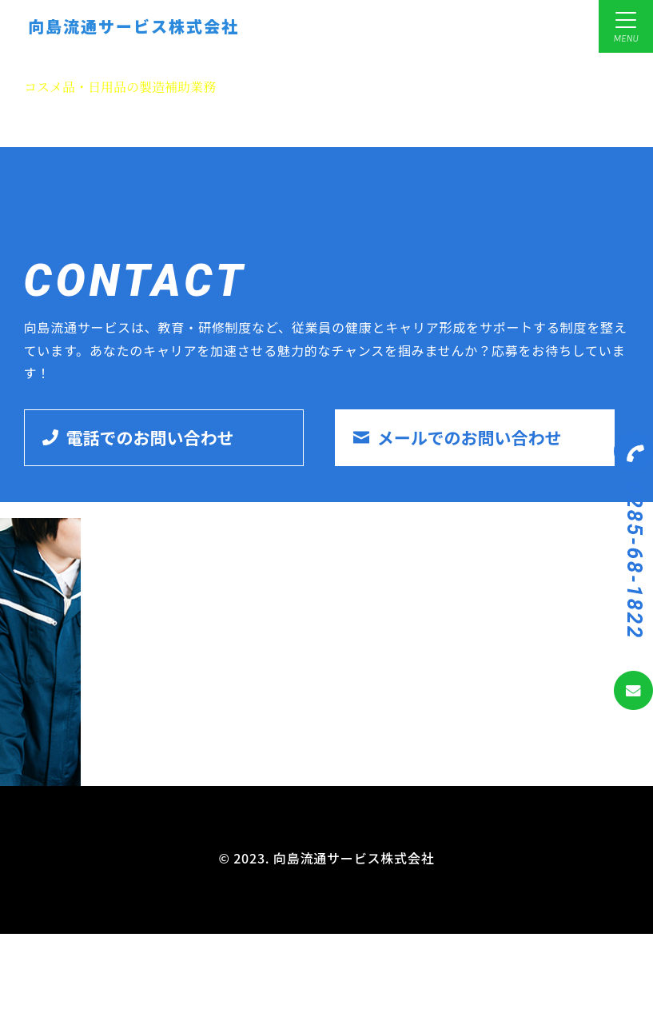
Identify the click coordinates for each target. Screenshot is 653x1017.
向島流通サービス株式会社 (133, 26)
